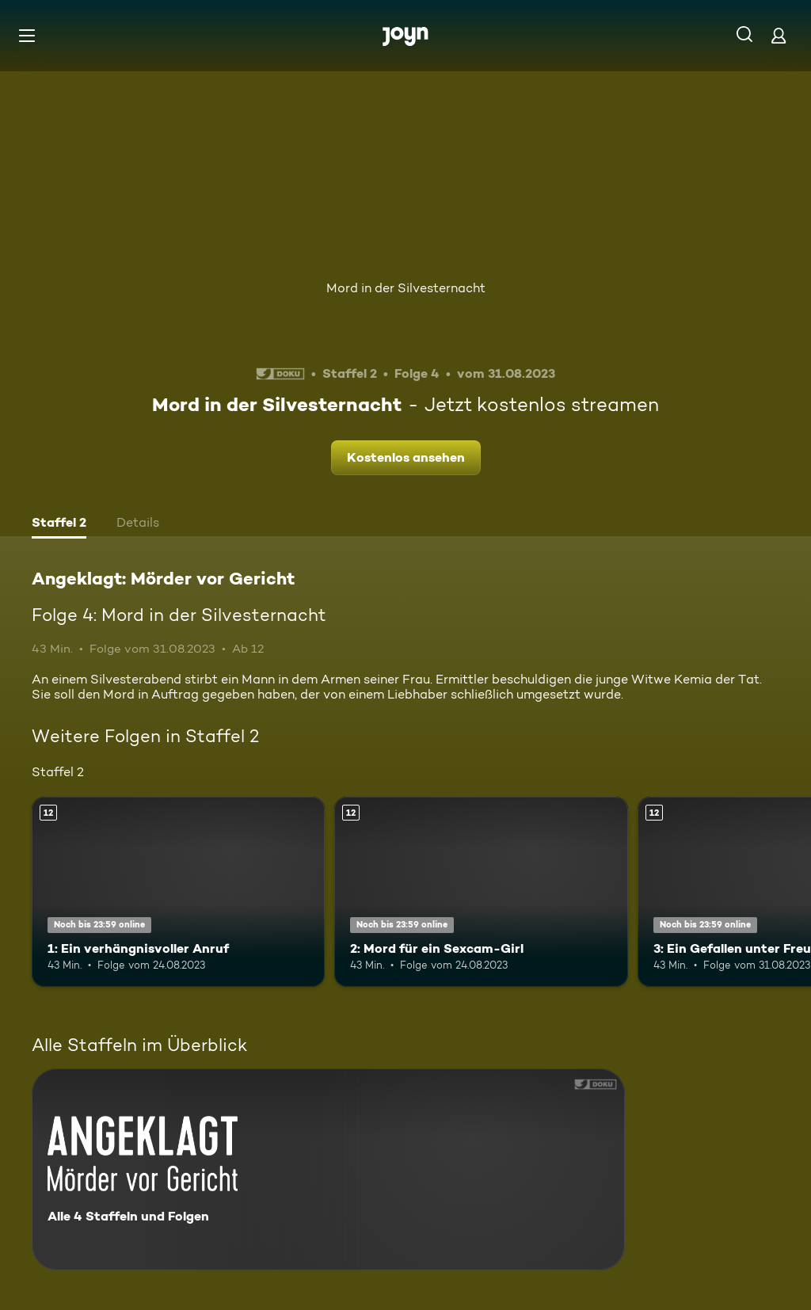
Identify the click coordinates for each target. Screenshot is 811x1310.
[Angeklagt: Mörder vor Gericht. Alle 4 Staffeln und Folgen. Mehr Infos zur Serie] (328, 1169)
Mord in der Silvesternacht (405, 287)
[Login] (778, 35)
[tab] (59, 524)
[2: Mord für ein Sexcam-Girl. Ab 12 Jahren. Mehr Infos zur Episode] (480, 892)
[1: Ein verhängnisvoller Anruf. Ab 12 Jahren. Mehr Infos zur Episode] (178, 892)
